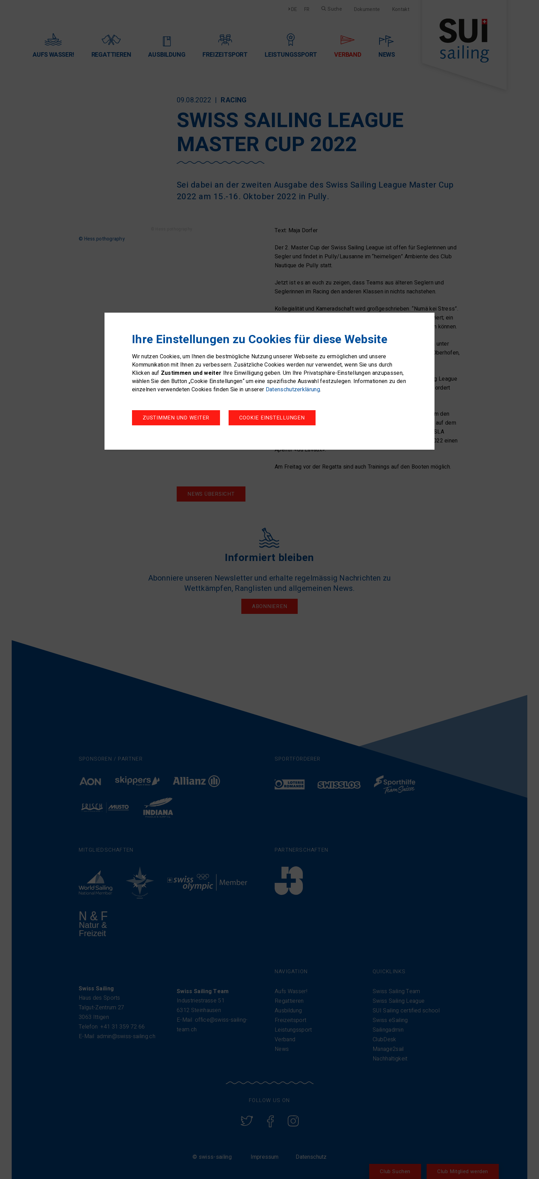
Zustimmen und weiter (276, 419)
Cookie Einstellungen (175, 419)
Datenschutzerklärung (293, 390)
